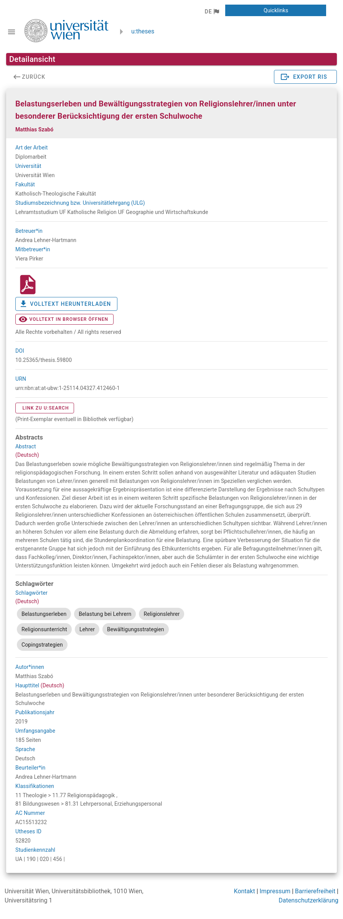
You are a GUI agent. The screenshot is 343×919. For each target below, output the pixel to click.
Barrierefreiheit (315, 891)
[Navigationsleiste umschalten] (11, 32)
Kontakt (244, 891)
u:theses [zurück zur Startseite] (142, 31)
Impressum (275, 891)
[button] (211, 11)
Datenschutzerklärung (308, 900)
